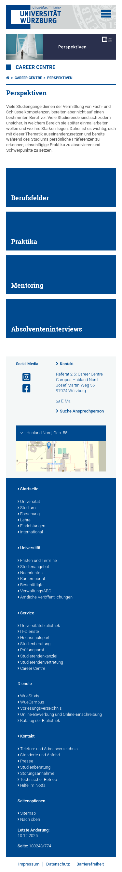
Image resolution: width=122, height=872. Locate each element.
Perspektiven (60, 78)
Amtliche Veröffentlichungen (45, 597)
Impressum (28, 864)
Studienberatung (34, 644)
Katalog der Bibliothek (39, 721)
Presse (25, 761)
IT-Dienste (28, 632)
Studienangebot (33, 567)
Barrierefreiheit (90, 864)
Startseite (28, 489)
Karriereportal (31, 579)
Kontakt (67, 364)
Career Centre (35, 67)
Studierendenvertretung (40, 663)
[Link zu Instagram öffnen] (24, 377)
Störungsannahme (36, 774)
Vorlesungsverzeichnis (40, 709)
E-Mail (67, 401)
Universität (29, 502)
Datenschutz (58, 864)
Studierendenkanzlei (37, 656)
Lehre (24, 520)
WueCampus (31, 702)
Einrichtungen (31, 526)
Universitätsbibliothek (39, 626)
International (30, 532)
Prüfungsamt (31, 650)
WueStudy (28, 696)
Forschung (29, 514)
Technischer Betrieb (37, 780)
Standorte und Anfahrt (39, 755)
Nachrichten (30, 573)
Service (26, 613)
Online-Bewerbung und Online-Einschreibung (60, 715)
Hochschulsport (33, 638)
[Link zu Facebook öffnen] (24, 388)
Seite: (23, 845)
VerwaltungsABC (34, 591)
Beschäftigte (31, 585)
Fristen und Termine (37, 561)
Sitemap (27, 814)
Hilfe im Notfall (32, 786)
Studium (27, 508)
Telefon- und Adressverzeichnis (48, 749)
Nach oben (29, 820)
